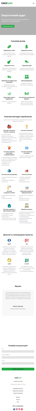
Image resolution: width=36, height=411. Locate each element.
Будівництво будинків (18, 390)
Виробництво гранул (18, 388)
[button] (7, 26)
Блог (18, 401)
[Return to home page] (6, 3)
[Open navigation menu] (33, 3)
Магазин (18, 397)
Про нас (18, 399)
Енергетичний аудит (18, 393)
